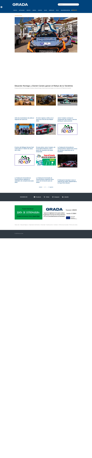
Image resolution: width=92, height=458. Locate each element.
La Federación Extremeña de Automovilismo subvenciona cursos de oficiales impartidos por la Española (67, 149)
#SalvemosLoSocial (65, 10)
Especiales (51, 10)
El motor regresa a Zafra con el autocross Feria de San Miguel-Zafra (44, 119)
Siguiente (51, 187)
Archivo (28, 10)
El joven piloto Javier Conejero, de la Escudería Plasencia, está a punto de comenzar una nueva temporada (45, 149)
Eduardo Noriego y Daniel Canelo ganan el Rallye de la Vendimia (44, 86)
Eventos (40, 10)
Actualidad (21, 10)
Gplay (57, 10)
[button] (75, 10)
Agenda (34, 10)
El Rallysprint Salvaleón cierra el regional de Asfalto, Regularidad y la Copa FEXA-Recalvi (67, 181)
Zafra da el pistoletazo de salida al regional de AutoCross (24, 118)
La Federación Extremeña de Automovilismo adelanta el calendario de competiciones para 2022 (24, 180)
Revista (15, 10)
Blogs (45, 10)
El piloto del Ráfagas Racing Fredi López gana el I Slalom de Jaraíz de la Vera (24, 148)
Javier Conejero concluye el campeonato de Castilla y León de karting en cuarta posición (67, 119)
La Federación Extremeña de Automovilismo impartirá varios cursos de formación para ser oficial (45, 180)
